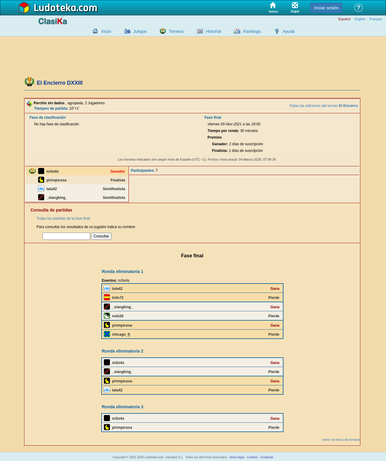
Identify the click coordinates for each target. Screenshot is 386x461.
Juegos (140, 31)
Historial (213, 31)
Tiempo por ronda (222, 131)
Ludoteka (55, 8)
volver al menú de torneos (341, 439)
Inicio (106, 31)
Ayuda (289, 31)
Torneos (176, 31)
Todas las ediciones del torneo (323, 106)
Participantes (142, 170)
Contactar (266, 457)
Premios (214, 137)
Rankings (252, 31)
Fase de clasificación (48, 117)
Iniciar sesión (326, 7)
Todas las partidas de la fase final (63, 218)
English (359, 19)
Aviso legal (236, 457)
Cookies (252, 457)
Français (375, 19)
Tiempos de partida (50, 108)
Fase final (212, 117)
